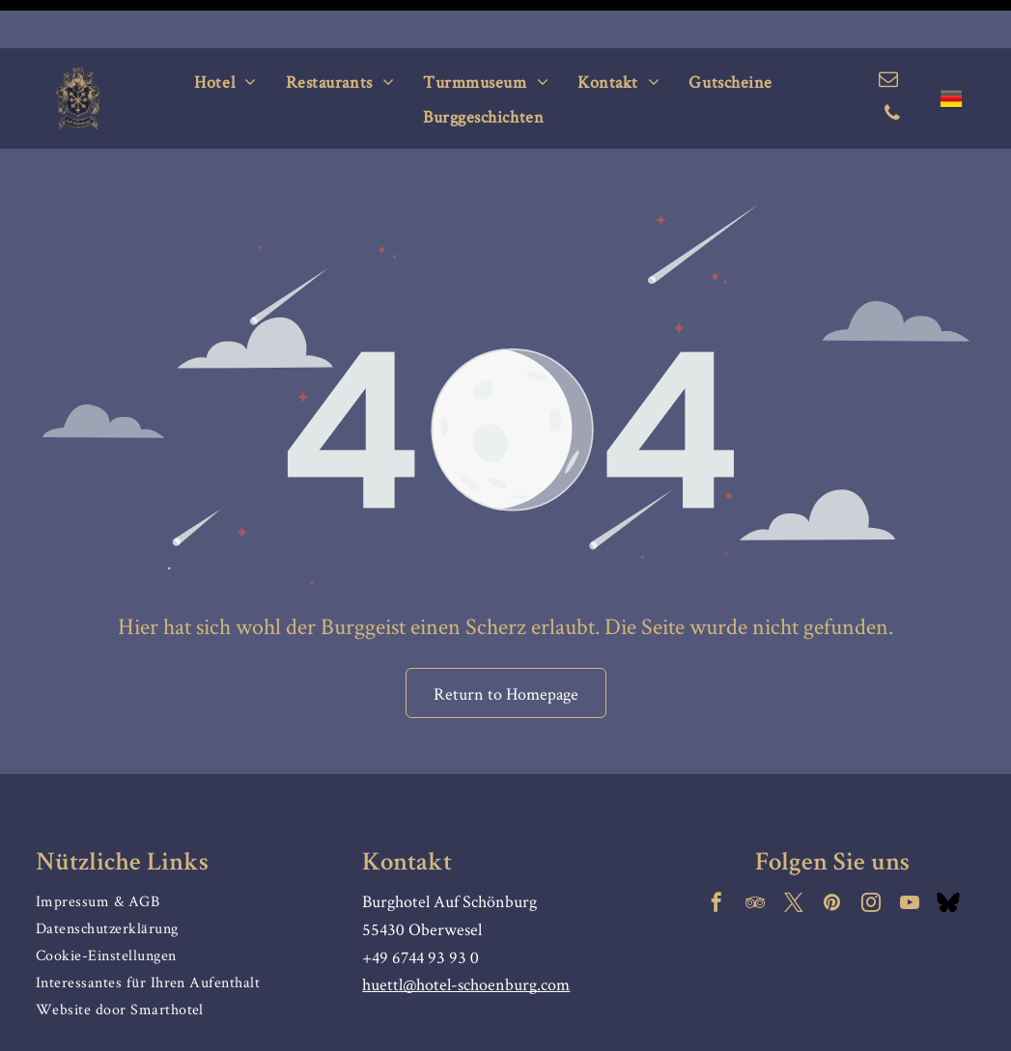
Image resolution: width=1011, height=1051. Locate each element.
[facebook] (716, 856)
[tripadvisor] (755, 856)
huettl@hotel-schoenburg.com (466, 936)
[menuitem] (225, 32)
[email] (888, 33)
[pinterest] (832, 856)
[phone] (892, 67)
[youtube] (909, 856)
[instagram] (871, 856)
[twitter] (793, 856)
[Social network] (948, 856)
